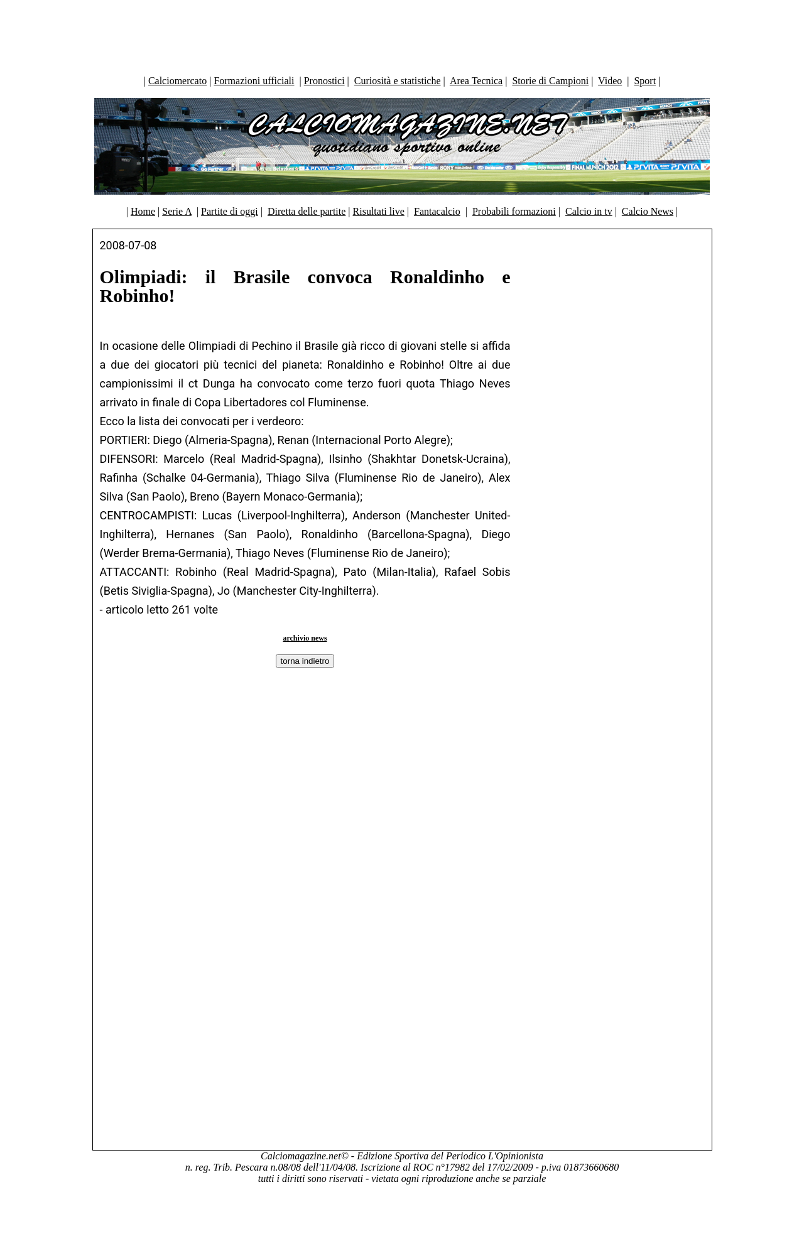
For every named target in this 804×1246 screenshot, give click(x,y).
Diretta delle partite (306, 211)
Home (143, 211)
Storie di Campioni (550, 80)
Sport (645, 80)
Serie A (177, 211)
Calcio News (647, 211)
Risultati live (379, 211)
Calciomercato (177, 80)
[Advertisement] (402, 34)
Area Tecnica (476, 80)
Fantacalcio (437, 211)
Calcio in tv (588, 211)
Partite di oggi (229, 211)
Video (610, 80)
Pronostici (324, 80)
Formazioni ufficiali (254, 80)
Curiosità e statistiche (397, 80)
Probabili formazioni (514, 211)
